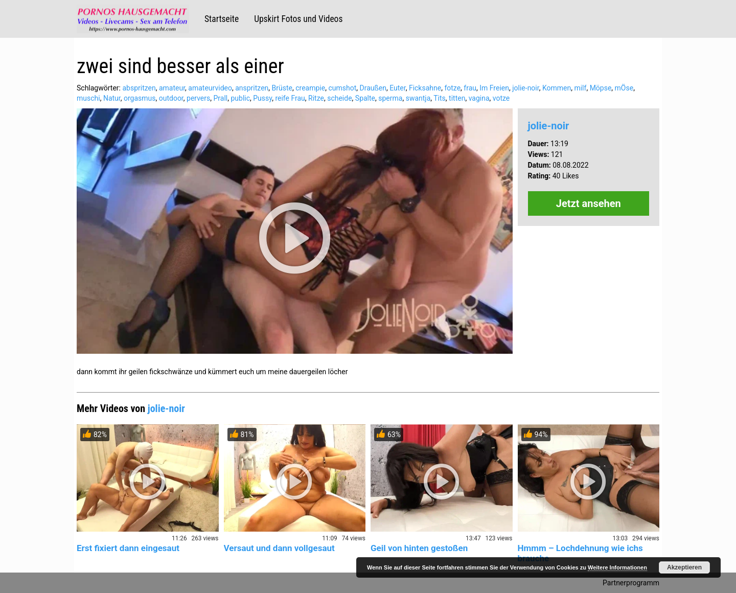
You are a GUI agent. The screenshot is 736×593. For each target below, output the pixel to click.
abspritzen (138, 88)
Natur (112, 98)
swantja (418, 98)
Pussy (262, 98)
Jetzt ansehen (588, 203)
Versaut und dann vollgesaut (279, 548)
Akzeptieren (684, 567)
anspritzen (251, 88)
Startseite (221, 19)
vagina (479, 98)
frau (470, 88)
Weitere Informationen (617, 567)
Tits (439, 98)
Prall (221, 98)
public (240, 98)
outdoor (171, 98)
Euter (397, 88)
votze (501, 98)
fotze (452, 88)
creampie (310, 88)
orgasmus (140, 98)
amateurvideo (210, 88)
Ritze (316, 98)
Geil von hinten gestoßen (419, 548)
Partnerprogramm (631, 583)
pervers (198, 98)
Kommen (556, 88)
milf (580, 88)
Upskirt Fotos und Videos (298, 19)
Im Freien (494, 88)
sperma (390, 98)
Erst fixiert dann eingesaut (128, 548)
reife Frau (290, 98)
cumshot (342, 88)
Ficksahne (425, 88)
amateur (172, 88)
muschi (88, 98)
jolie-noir (525, 88)
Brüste (282, 88)
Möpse (601, 88)
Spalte (365, 98)
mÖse (624, 88)
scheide (339, 98)
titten (457, 98)
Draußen (372, 88)
